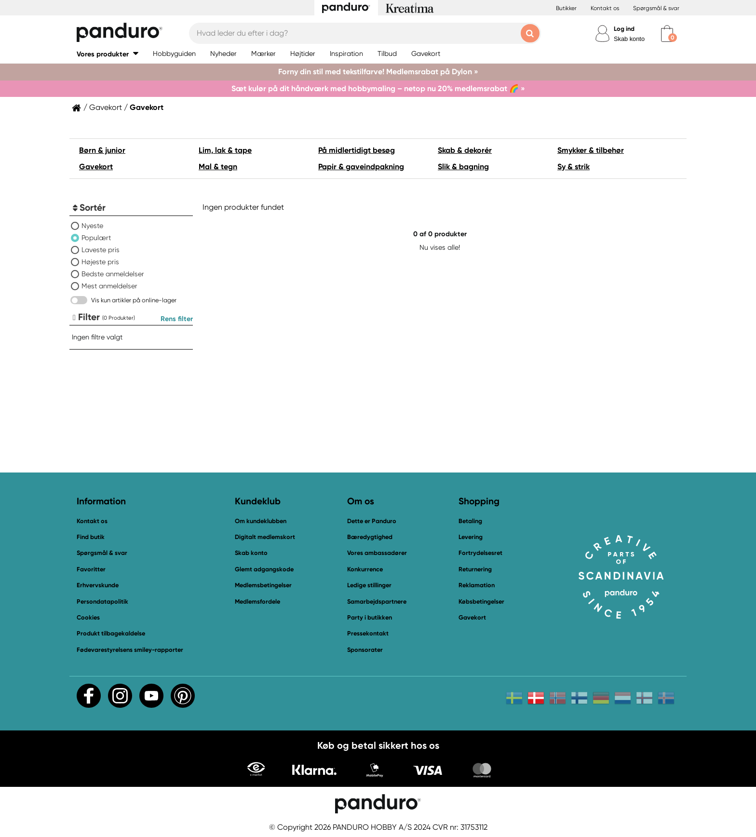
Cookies (88, 617)
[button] (107, 53)
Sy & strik (573, 166)
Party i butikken (369, 617)
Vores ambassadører (377, 552)
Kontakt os (605, 8)
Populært (96, 238)
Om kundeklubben (260, 521)
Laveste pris (100, 250)
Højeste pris (100, 262)
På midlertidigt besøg (356, 150)
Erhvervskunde (98, 585)
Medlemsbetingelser (263, 585)
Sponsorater (365, 649)
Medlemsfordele (257, 601)
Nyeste (92, 226)
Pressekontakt (368, 633)
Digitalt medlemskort (265, 536)
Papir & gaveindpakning (361, 166)
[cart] (667, 33)
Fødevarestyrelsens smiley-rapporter (130, 649)
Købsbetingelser (481, 601)
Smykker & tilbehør (590, 150)
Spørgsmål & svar (656, 8)
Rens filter (177, 318)
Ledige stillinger (369, 585)
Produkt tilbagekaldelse (111, 633)
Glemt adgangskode (264, 569)
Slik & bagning (463, 166)
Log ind (624, 28)
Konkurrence (365, 569)
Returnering (475, 569)
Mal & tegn (218, 166)
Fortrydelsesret (480, 552)
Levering (471, 536)
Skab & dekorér (465, 150)
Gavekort (105, 107)
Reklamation (477, 585)
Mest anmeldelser (109, 286)
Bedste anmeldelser (112, 274)
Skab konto (629, 38)
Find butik (91, 536)
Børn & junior (102, 150)
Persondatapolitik (102, 601)
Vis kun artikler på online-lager (133, 300)
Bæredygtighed (369, 536)
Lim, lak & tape (225, 150)
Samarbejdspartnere (376, 601)
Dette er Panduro (371, 521)
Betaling (470, 521)
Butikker (566, 8)
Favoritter (91, 569)
